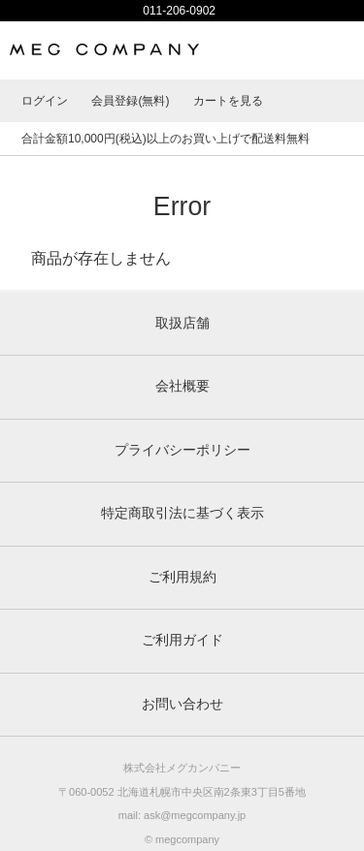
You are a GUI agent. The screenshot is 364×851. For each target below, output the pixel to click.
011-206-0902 (179, 10)
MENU (335, 50)
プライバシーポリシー (182, 450)
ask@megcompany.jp (195, 815)
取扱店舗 (182, 323)
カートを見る (228, 101)
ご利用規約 (182, 577)
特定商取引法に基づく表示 (182, 513)
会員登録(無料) (130, 101)
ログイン (44, 101)
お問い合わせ (182, 704)
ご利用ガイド (182, 640)
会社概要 (182, 386)
